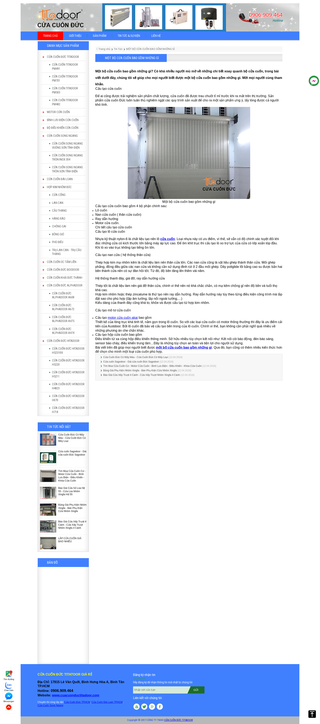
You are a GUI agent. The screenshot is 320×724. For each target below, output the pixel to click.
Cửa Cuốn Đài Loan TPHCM (107, 702)
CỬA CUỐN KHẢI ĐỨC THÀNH (64, 277)
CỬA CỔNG (59, 195)
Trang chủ (50, 36)
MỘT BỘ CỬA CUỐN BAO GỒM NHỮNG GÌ (150, 49)
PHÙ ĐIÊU (57, 242)
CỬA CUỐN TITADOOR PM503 (65, 90)
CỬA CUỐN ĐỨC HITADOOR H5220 (68, 362)
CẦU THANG (59, 210)
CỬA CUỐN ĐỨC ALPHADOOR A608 (63, 295)
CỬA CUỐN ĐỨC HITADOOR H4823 (68, 386)
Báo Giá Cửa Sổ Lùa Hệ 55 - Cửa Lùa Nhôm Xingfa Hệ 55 (71, 491)
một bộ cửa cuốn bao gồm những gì (184, 347)
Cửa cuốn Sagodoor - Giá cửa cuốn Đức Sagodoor (72, 453)
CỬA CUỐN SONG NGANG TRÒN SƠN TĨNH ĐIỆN (67, 169)
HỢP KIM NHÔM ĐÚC (59, 187)
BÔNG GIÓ (58, 234)
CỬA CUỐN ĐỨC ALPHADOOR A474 (63, 331)
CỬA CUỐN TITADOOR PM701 (65, 78)
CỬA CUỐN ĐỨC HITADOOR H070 (68, 398)
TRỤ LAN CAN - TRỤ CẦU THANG (66, 252)
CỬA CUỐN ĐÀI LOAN (60, 179)
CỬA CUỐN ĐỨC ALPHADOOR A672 (63, 307)
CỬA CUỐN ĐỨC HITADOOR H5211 (68, 374)
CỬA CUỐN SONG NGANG (62, 136)
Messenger (8, 698)
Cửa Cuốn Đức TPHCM (77, 702)
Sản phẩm (99, 36)
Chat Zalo (8, 686)
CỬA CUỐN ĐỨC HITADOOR (63, 341)
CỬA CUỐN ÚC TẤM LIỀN (61, 262)
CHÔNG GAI (59, 226)
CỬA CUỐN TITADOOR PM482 (65, 102)
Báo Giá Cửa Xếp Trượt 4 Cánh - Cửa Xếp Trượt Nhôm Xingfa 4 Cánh (72, 524)
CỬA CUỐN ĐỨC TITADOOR (63, 57)
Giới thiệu (75, 36)
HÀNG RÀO (58, 218)
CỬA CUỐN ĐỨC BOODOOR (63, 270)
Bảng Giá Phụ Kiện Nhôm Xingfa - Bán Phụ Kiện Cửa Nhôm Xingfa (72, 508)
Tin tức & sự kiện (129, 36)
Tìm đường (8, 675)
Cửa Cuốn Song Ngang (50, 705)
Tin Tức (118, 49)
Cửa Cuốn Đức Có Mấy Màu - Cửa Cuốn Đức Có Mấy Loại (72, 437)
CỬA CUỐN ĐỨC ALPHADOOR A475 (63, 319)
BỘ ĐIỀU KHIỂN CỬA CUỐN (62, 128)
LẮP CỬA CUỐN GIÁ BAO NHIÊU (69, 540)
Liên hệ (156, 36)
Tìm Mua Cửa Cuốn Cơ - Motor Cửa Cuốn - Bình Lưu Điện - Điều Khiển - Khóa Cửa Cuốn (72, 476)
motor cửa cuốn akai (123, 317)
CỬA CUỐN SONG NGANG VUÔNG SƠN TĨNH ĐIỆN (67, 145)
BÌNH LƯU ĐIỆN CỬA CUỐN (63, 120)
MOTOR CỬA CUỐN (58, 112)
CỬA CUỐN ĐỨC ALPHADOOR (64, 285)
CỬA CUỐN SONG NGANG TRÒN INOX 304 (67, 157)
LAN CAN (57, 203)
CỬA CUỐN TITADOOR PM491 (65, 67)
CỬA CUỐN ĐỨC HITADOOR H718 (68, 410)
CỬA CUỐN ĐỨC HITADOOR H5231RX (68, 351)
